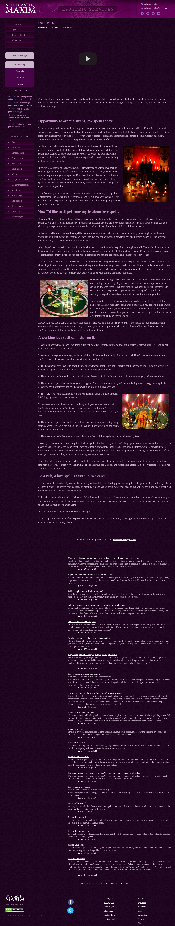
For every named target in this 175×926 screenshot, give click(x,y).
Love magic (17, 169)
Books (20, 84)
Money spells (109, 903)
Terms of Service (19, 35)
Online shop (142, 911)
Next (112, 883)
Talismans (19, 77)
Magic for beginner (20, 179)
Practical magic (110, 919)
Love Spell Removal (77, 803)
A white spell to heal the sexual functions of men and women (95, 693)
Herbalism (16, 163)
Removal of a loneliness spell (81, 712)
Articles (141, 919)
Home (140, 899)
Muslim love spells (76, 858)
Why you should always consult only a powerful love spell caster (96, 605)
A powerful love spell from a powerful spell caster (90, 575)
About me (16, 40)
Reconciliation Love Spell (79, 831)
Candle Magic (18, 153)
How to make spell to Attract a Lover (84, 674)
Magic (14, 174)
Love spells (108, 899)
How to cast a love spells (79, 787)
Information (142, 915)
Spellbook (142, 903)
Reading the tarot (110, 915)
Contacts (16, 46)
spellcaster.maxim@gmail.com (155, 8)
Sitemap (141, 923)
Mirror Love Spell (76, 845)
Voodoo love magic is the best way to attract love (89, 638)
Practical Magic (19, 55)
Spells (14, 30)
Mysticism (16, 190)
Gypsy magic (17, 158)
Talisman (16, 211)
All (127, 883)
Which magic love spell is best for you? (85, 591)
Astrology (16, 147)
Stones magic (17, 206)
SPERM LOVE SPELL (78, 756)
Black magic (108, 911)
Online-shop (20, 64)
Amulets (20, 71)
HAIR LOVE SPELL (77, 743)
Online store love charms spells (82, 621)
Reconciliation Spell (77, 817)
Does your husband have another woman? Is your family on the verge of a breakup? (104, 773)
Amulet (15, 142)
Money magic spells (20, 185)
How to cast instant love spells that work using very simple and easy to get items (103, 558)
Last (120, 883)
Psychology (17, 195)
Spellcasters (17, 201)
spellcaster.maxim (150, 4)
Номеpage (16, 24)
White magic (17, 217)
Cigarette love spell (76, 729)
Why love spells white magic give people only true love (92, 654)
